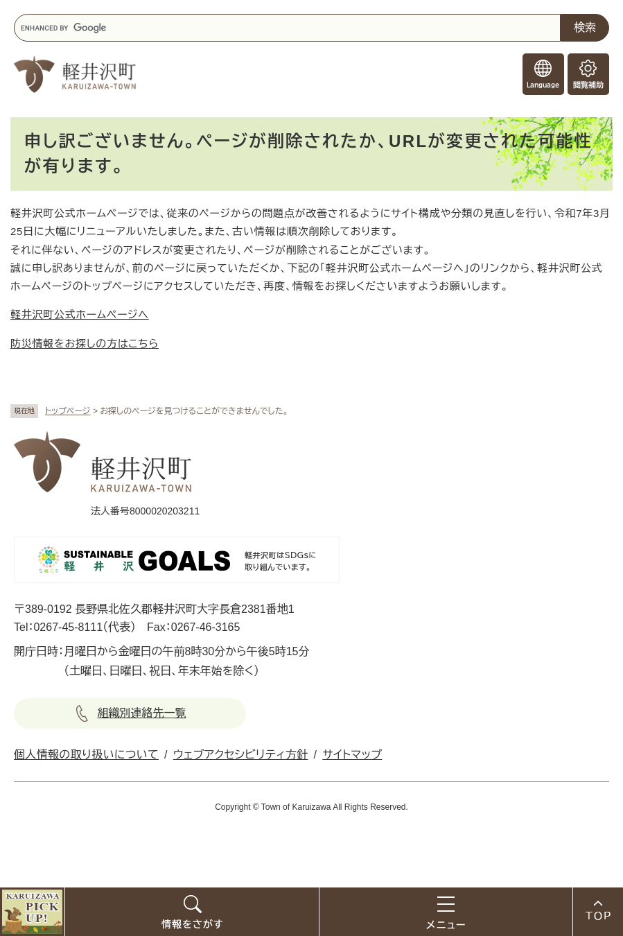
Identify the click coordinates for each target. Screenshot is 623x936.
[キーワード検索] (287, 28)
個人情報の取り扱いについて (86, 755)
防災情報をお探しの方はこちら (84, 343)
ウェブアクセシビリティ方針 (240, 755)
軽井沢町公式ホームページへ (79, 314)
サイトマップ (352, 755)
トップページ (68, 411)
